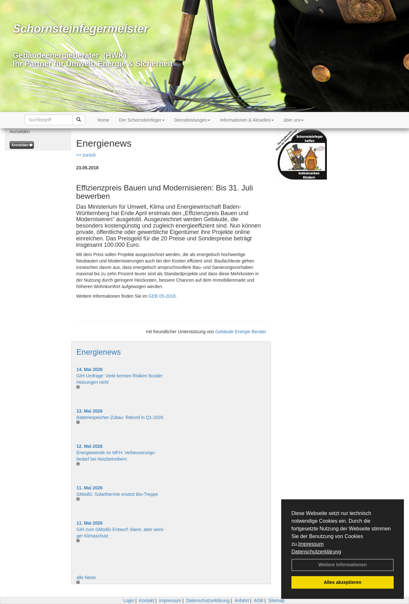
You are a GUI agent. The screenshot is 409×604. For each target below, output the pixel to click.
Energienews (98, 352)
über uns (293, 120)
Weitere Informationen (342, 564)
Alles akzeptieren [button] (342, 582)
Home (103, 120)
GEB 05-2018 (162, 296)
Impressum (310, 544)
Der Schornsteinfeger (141, 120)
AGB (258, 600)
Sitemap (276, 600)
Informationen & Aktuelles (247, 120)
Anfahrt (242, 600)
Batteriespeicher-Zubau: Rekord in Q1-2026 (119, 417)
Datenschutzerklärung (316, 551)
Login (128, 600)
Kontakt (146, 600)
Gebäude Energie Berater (240, 331)
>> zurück (86, 154)
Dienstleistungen (192, 120)
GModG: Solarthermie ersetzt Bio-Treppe (117, 494)
